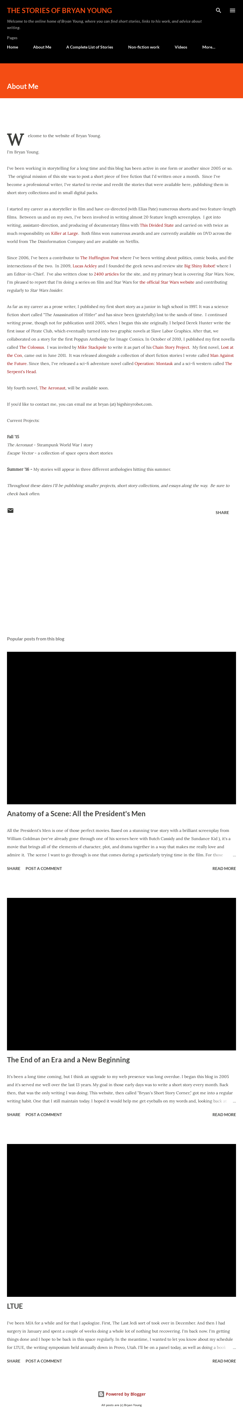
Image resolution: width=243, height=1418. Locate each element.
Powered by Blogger (122, 1394)
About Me (42, 46)
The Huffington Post (99, 257)
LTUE (15, 1306)
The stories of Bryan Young (59, 10)
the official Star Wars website (166, 282)
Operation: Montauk (154, 363)
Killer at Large (64, 233)
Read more (224, 868)
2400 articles (106, 274)
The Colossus (31, 347)
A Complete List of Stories (89, 46)
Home (12, 46)
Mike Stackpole (92, 347)
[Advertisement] (121, 576)
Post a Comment (44, 868)
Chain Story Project (171, 347)
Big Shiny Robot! (199, 265)
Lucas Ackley (85, 265)
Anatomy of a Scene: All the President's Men (76, 813)
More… (208, 46)
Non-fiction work (144, 46)
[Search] (218, 10)
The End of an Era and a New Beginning (68, 1059)
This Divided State (157, 225)
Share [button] (222, 512)
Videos (181, 46)
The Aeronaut (52, 388)
